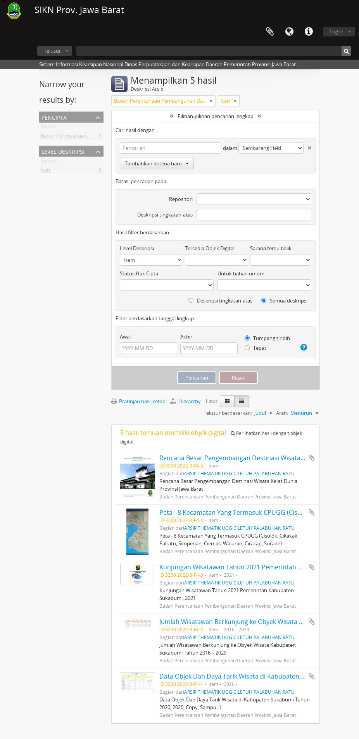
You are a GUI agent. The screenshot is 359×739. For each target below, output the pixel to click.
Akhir (186, 336)
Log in (336, 31)
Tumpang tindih (267, 338)
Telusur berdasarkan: (228, 412)
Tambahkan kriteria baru (157, 163)
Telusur (52, 50)
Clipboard (270, 31)
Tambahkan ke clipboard (312, 458)
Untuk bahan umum (240, 273)
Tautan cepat (308, 31)
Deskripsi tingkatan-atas (165, 214)
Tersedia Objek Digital (210, 248)
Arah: (282, 412)
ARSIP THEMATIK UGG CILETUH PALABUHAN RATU (239, 473)
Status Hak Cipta (139, 273)
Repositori (181, 199)
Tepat (255, 347)
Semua (49, 127)
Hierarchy (186, 401)
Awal (125, 336)
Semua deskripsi (284, 300)
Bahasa (289, 31)
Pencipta (54, 117)
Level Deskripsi (63, 151)
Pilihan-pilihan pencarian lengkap (216, 116)
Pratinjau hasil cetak (138, 401)
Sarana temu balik (271, 248)
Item (46, 171)
